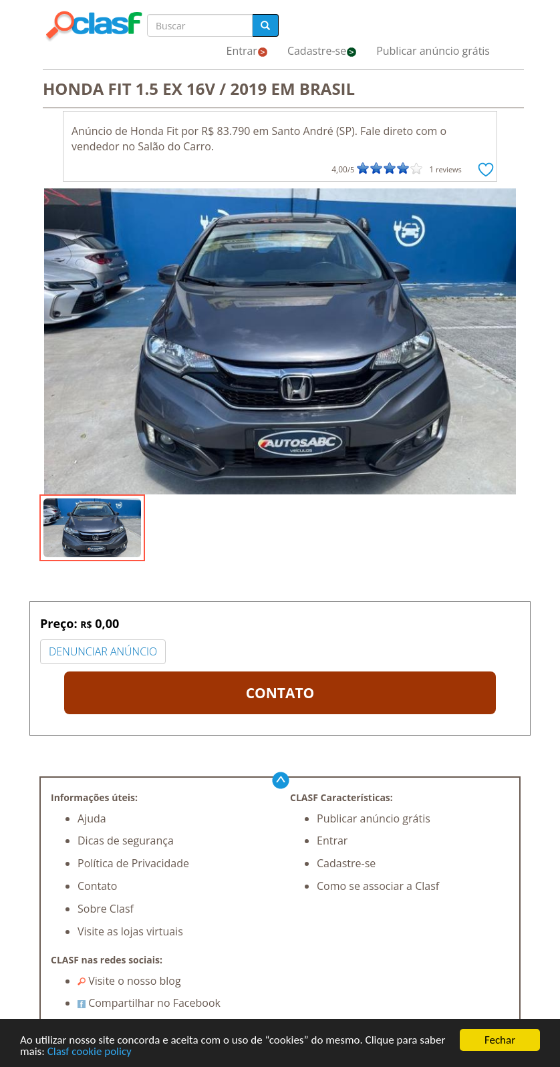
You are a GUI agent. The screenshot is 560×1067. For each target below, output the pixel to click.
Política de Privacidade (133, 863)
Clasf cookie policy (89, 1052)
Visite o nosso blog (129, 980)
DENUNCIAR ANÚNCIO (103, 651)
